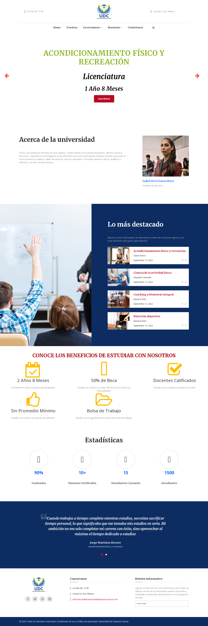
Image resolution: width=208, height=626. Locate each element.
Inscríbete (104, 99)
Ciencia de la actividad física (152, 272)
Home (57, 27)
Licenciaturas (91, 27)
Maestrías (114, 27)
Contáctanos (135, 27)
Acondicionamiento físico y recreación (159, 251)
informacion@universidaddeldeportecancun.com (95, 599)
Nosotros (71, 27)
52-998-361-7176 (35, 11)
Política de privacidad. (88, 621)
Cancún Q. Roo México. (164, 11)
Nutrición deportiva (146, 316)
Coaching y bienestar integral (153, 294)
